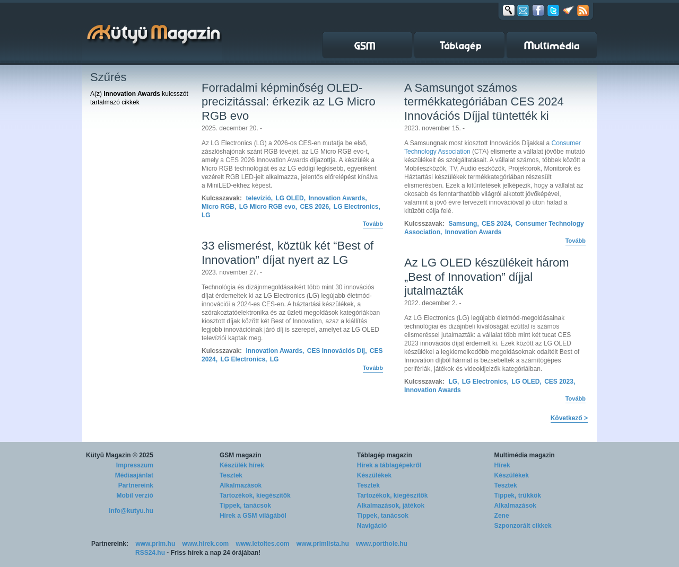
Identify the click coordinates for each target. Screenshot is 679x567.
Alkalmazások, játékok (390, 505)
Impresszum (134, 465)
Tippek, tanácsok (245, 505)
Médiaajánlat (134, 475)
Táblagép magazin (384, 455)
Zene (501, 515)
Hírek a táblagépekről (389, 465)
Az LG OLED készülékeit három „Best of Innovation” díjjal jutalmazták (486, 276)
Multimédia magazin (524, 455)
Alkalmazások (241, 485)
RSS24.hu (150, 552)
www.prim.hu (155, 543)
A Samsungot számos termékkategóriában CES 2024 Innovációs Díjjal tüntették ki (484, 101)
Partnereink (135, 485)
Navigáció (372, 525)
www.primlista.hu (323, 543)
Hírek (502, 465)
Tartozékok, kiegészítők (255, 495)
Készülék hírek (242, 465)
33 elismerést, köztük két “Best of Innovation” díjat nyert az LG (287, 252)
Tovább (373, 223)
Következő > (569, 418)
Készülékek (374, 475)
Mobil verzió (135, 495)
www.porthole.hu (381, 543)
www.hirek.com (205, 543)
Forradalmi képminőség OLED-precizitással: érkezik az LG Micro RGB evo (289, 101)
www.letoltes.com (263, 543)
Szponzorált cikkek (523, 525)
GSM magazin (241, 455)
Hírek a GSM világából (253, 515)
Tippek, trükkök (517, 495)
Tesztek (231, 475)
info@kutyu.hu (131, 511)
